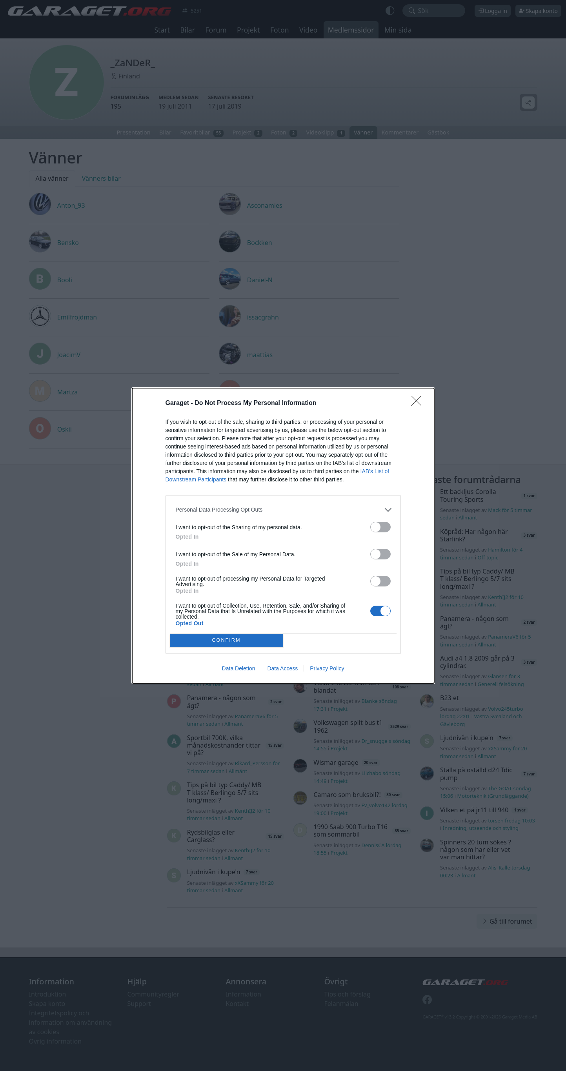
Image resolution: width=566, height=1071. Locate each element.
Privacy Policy (327, 668)
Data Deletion (238, 668)
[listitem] (283, 510)
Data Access (282, 668)
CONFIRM (226, 640)
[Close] (418, 403)
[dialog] (283, 535)
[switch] (380, 527)
